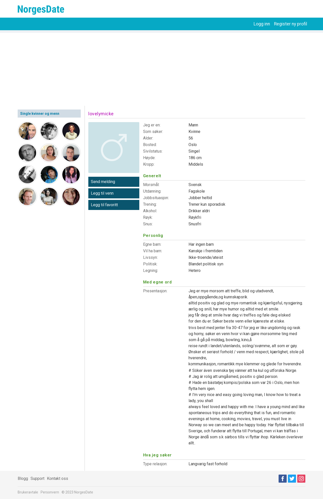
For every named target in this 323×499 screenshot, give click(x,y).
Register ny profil (290, 23)
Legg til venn (102, 193)
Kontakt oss (57, 478)
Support (37, 478)
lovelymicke (101, 113)
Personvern (50, 492)
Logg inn (262, 23)
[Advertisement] (161, 68)
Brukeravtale (28, 492)
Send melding (103, 181)
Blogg (23, 478)
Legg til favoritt (104, 204)
